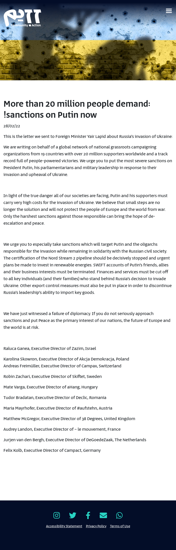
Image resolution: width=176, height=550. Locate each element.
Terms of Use (120, 526)
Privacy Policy (96, 526)
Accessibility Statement (64, 526)
